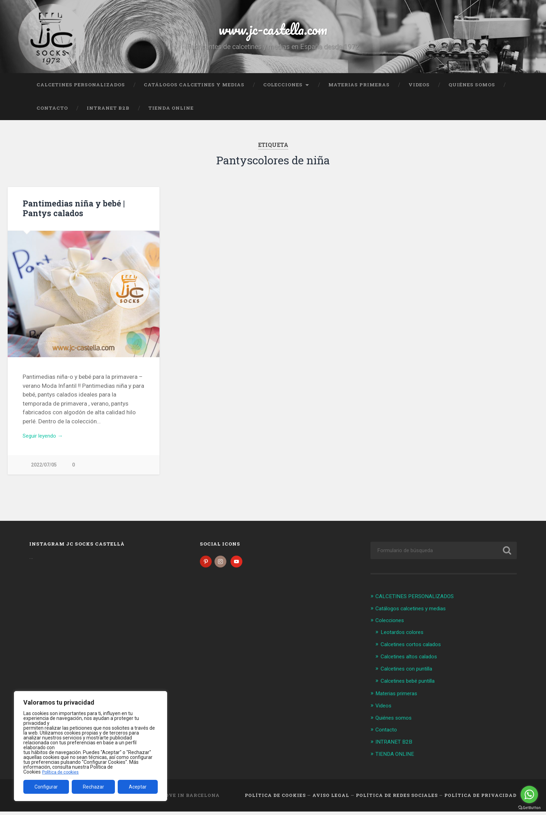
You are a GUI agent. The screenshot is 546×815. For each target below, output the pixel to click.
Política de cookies (62, 772)
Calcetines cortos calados (415, 649)
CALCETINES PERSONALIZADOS (81, 89)
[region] (90, 746)
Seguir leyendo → (46, 440)
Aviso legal (330, 798)
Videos (419, 89)
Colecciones (283, 89)
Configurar (46, 787)
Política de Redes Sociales (397, 798)
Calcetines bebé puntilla (411, 685)
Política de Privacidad (480, 798)
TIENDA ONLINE (171, 112)
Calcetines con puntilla (410, 673)
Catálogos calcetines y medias (194, 89)
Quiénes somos (471, 89)
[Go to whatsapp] (529, 794)
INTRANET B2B (108, 112)
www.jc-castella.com (273, 31)
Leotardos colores (405, 638)
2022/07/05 (44, 470)
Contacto (52, 112)
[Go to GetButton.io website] (529, 808)
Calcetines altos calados (413, 661)
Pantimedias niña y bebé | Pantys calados (72, 212)
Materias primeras (359, 89)
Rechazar (93, 787)
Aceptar (138, 787)
